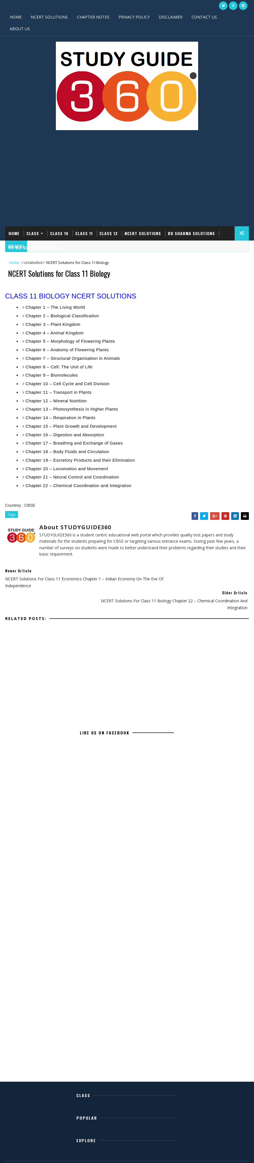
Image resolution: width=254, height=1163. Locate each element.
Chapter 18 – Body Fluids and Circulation (67, 452)
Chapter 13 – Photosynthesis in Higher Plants (71, 410)
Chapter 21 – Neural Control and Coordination (72, 478)
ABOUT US (20, 28)
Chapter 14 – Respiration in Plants (60, 418)
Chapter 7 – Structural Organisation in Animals (72, 359)
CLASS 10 (59, 232)
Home (14, 232)
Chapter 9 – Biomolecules (51, 376)
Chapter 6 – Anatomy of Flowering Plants (67, 350)
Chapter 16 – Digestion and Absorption (64, 435)
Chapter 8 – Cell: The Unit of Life (58, 367)
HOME (16, 17)
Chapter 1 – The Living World (55, 308)
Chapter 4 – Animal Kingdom (54, 333)
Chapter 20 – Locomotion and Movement (66, 469)
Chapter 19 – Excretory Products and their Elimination (80, 461)
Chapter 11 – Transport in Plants (58, 393)
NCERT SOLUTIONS (49, 17)
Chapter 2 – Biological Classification (62, 316)
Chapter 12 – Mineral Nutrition (56, 401)
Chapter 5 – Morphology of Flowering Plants (70, 342)
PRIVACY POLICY (134, 17)
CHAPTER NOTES (93, 17)
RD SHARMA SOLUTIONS (191, 232)
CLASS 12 (108, 232)
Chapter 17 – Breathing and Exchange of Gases (74, 444)
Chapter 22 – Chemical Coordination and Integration (78, 486)
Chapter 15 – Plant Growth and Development (71, 427)
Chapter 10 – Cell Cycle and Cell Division (67, 384)
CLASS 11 (84, 232)
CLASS (33, 232)
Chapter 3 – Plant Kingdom (52, 325)
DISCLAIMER (170, 17)
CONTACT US (204, 17)
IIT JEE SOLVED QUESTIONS (35, 247)
